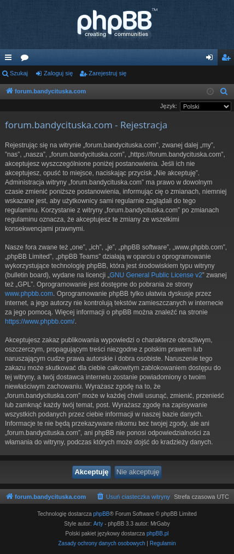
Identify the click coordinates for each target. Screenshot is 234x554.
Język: (168, 106)
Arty (98, 524)
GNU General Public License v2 (155, 275)
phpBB (101, 514)
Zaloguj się (58, 73)
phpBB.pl (158, 534)
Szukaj (19, 73)
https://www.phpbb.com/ (39, 321)
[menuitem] (224, 92)
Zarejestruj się (107, 73)
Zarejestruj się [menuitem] (228, 59)
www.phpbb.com (29, 293)
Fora (27, 59)
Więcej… (10, 59)
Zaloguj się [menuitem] (212, 59)
